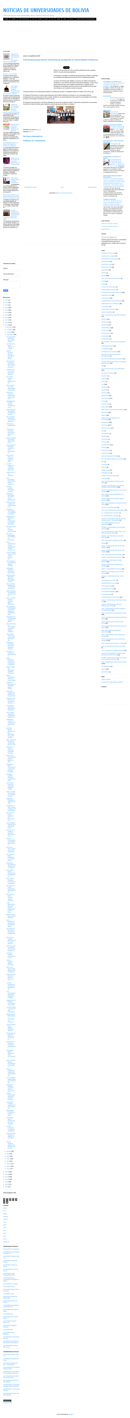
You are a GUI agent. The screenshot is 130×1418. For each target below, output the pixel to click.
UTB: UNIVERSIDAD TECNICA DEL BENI (113, 646)
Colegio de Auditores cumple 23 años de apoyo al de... (10, 1088)
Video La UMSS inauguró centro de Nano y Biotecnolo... (10, 601)
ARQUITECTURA (106, 267)
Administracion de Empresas (109, 259)
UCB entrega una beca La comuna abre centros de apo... (10, 637)
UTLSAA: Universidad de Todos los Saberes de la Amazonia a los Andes (113, 658)
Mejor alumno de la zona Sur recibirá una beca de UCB (11, 742)
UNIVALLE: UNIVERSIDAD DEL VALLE (112, 576)
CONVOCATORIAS (106, 312)
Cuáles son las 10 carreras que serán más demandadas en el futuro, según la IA (11, 162)
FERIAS (103, 379)
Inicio (62, 187)
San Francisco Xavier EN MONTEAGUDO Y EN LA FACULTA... (10, 364)
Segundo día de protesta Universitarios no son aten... (10, 1002)
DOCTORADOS (105, 333)
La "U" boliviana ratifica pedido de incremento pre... (11, 1080)
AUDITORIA (104, 270)
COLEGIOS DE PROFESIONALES (111, 292)
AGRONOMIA (105, 261)
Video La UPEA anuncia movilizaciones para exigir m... (10, 1063)
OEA (102, 431)
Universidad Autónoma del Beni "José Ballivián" (10, 1363)
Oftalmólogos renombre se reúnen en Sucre (10, 1113)
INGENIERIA (105, 395)
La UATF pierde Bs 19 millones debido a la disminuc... (10, 1027)
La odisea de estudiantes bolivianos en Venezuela (10, 708)
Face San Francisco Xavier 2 (109, 223)
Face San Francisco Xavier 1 (109, 226)
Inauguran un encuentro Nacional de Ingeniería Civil (10, 432)
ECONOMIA (104, 336)
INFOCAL (104, 393)
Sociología (104, 464)
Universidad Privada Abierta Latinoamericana (11, 1306)
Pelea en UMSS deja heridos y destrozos (11, 916)
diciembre (10, 327)
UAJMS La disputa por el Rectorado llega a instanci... (10, 685)
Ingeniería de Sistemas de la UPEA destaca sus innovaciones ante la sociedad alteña (11, 57)
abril (8, 1161)
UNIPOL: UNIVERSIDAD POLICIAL (111, 569)
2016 (6, 322)
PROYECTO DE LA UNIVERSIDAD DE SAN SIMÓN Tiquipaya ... (11, 627)
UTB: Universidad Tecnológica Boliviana (112, 650)
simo (102, 461)
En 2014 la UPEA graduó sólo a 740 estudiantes (10, 850)
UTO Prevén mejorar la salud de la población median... (10, 786)
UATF (4, 1227)
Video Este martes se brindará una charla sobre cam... (10, 395)
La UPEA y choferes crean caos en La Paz (11, 955)
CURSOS (104, 319)
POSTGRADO (105, 445)
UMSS (58, 19)
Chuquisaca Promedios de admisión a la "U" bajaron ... (11, 865)
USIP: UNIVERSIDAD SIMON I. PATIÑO (112, 643)
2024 (6, 302)
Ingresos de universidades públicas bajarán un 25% (11, 758)
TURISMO (104, 478)
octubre (9, 332)
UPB (4, 1236)
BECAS (72, 19)
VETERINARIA (105, 666)
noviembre (10, 329)
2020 (6, 312)
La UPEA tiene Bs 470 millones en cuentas (10, 346)
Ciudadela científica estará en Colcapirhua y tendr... (11, 777)
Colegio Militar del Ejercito (108, 289)
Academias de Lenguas (108, 256)
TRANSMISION (105, 473)
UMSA (64, 19)
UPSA (5, 1239)
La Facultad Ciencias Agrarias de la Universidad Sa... (11, 1105)
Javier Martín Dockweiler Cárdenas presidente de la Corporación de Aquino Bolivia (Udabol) (11, 90)
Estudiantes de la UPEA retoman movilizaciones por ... (10, 404)
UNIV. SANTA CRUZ (24, 19)
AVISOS (103, 273)
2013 (6, 1174)
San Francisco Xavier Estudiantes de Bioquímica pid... (11, 889)
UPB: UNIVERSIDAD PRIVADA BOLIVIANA (113, 613)
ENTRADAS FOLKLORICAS (109, 351)
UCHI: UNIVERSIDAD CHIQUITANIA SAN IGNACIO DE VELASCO (113, 532)
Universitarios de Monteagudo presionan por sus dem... (11, 412)
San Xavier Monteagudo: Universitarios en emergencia (10, 537)
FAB (102, 366)
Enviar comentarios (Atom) (64, 193)
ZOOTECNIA (105, 672)
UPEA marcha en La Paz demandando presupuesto (10, 388)
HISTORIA (104, 387)
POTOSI (103, 447)
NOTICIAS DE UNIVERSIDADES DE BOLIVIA (46, 10)
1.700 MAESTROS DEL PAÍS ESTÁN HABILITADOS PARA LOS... (10, 907)
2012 (6, 1177)
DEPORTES (104, 322)
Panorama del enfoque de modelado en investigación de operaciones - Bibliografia (114, 84)
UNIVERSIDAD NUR (107, 589)
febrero (9, 1166)
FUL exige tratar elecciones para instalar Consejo (10, 339)
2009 (6, 1184)
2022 (6, 307)
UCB (33, 19)
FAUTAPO (104, 376)
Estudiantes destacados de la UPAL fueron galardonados (10, 497)
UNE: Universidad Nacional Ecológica (112, 554)
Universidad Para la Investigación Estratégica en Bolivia (11, 1279)
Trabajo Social (105, 470)
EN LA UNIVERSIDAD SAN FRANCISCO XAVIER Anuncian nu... (11, 546)
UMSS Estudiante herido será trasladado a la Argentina (10, 661)
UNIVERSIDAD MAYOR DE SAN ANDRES (11, 1394)
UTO (52, 19)
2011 (6, 1179)
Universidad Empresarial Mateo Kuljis (10, 1297)
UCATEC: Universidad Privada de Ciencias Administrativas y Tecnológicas (113, 519)
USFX (46, 19)
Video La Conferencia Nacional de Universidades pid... (11, 1072)
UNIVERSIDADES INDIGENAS (110, 597)
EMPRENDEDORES (107, 346)
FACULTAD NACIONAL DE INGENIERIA (112, 368)
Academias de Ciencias (108, 253)
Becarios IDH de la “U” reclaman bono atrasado (11, 529)
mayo (8, 1158)
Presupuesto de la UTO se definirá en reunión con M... (10, 1036)
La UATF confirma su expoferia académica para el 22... (10, 467)
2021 (6, 310)
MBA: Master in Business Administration (112, 409)
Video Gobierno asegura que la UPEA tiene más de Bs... (11, 586)
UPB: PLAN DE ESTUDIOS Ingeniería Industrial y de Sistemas (15, 127)
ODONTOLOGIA (106, 428)
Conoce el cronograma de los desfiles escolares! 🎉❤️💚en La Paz (117, 128)
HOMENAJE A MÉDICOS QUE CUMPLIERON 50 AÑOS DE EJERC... (10, 520)
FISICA (103, 381)
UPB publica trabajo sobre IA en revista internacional (15, 180)
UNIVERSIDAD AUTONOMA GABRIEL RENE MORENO (11, 1385)
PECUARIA (104, 439)
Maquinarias (107, 110)
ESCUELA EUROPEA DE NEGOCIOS (112, 359)
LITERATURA (105, 404)
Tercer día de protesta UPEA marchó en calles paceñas (11, 940)
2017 (6, 320)
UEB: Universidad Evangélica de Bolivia (112, 540)
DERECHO (104, 325)
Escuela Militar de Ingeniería (11, 1249)
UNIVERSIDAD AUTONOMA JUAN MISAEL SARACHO (11, 1372)
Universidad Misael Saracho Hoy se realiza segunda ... (10, 1121)
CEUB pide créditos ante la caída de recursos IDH (10, 694)
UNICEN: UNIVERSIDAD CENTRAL (111, 557)
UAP (4, 1222)
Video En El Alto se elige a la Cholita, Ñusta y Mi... (11, 505)
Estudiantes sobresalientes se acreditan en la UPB (11, 512)
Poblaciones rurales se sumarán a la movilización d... (10, 722)
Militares (103, 415)
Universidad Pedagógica (108, 591)
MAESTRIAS (105, 407)
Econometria (107, 96)
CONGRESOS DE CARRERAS (110, 303)
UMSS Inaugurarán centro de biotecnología (10, 678)
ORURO (103, 436)
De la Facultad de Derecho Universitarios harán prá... (10, 419)
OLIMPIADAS (105, 433)
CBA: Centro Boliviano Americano (110, 278)
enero (8, 1168)
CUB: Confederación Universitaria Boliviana (113, 315)
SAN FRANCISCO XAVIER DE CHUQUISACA (11, 1376)
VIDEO (103, 669)
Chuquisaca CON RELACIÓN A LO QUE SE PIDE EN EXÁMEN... (10, 768)
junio (8, 1156)
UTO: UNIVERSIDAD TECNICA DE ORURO (113, 662)
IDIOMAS (104, 390)
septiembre (10, 334)
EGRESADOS (105, 339)
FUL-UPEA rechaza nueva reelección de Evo (10, 380)
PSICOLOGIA (105, 450)
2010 (6, 1181)
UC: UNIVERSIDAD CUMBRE (109, 516)
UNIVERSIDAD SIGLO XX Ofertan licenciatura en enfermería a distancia (10, 144)
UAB (4, 1233)
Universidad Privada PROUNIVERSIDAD (9, 1274)
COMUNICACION (106, 295)
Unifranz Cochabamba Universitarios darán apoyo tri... (10, 841)
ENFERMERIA (105, 349)
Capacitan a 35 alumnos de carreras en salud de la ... (10, 701)
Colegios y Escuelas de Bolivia (112, 125)
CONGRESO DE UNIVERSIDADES (111, 301)
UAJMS (39, 19)
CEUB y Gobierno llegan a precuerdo (9, 962)
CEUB (103, 281)
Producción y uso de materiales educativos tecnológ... (10, 750)
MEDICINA (104, 412)
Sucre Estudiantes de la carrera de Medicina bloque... (10, 923)
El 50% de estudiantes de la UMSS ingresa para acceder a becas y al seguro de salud (11, 196)
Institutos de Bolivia (109, 199)
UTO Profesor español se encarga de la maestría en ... (11, 715)
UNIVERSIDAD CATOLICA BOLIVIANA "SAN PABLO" (10, 1341)
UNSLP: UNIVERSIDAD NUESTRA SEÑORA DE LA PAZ (111, 605)
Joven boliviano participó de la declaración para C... (11, 825)
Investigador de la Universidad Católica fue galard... (11, 619)
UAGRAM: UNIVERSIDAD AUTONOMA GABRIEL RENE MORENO (112, 486)
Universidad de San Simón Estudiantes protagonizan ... (10, 932)
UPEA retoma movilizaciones (10, 425)
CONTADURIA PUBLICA (108, 309)
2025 (6, 300)
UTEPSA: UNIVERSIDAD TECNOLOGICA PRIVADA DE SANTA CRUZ (113, 654)
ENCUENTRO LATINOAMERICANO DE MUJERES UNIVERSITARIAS (11, 610)
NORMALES (105, 422)
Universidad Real (8, 1314)
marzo (9, 1163)
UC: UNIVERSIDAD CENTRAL (110, 513)
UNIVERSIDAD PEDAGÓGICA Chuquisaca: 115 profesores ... (10, 1018)
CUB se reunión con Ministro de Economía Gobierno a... (10, 948)
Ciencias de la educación (108, 287)
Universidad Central (8, 1286)
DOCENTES (104, 330)
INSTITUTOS (105, 398)
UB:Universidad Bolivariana (109, 507)
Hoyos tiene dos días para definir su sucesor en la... (10, 977)
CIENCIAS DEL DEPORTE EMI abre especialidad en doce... (10, 578)
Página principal (105, 679)
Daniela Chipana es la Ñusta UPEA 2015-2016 (11, 440)
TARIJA (103, 467)
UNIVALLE (6, 1242)
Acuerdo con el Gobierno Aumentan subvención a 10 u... (10, 833)
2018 (6, 317)
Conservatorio (105, 306)
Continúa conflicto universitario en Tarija (10, 489)
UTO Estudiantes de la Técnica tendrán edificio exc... (10, 481)
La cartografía (114, 143)
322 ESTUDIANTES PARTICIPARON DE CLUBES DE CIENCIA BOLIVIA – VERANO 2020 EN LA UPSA (117, 163)
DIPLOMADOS (105, 327)
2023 (6, 305)
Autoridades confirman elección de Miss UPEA (10, 570)
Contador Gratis (7, 1403)
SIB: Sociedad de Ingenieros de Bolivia (112, 459)
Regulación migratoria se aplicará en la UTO (10, 801)
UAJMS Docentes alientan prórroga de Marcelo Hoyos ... (10, 354)
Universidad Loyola (8, 1293)
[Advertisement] (57, 36)
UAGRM (13, 19)
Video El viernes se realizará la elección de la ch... (11, 593)
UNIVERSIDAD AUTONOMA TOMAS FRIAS (11, 1368)
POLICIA (103, 442)
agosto (9, 1151)
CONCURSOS (105, 298)
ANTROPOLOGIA (106, 264)
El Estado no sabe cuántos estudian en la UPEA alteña (11, 808)
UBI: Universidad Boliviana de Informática (113, 510)
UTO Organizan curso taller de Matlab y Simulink (11, 563)
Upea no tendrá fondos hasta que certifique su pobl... (10, 794)
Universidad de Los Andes (108, 580)
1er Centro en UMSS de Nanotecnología (11, 654)
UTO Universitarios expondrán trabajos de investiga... (10, 994)
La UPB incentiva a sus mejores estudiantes (10, 1129)
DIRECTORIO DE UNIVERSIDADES (86, 19)
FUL (102, 384)
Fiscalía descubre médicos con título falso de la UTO (10, 1145)
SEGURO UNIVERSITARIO (109, 456)
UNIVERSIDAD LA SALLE (108, 583)
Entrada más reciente (31, 187)
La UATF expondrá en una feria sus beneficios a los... (10, 986)
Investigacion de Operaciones (112, 81)
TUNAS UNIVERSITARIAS (109, 475)
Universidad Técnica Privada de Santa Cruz (11, 1252)
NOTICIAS (104, 425)
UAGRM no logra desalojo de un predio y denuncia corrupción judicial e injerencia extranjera (11, 108)
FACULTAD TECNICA (107, 373)
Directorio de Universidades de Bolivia (112, 682)
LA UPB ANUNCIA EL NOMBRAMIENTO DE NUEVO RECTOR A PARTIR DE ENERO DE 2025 (11, 214)
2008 (6, 1186)
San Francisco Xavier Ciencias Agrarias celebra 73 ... (10, 897)
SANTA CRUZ (105, 453)
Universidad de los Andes (10, 1284)
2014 (6, 1172)
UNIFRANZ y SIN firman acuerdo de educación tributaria (10, 645)
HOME (6, 19)
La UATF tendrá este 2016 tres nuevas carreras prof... (11, 555)
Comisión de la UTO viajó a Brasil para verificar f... (10, 372)
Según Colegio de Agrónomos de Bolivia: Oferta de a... (10, 670)
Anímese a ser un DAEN (10, 74)
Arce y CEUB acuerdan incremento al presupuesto (10, 881)
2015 (6, 325)
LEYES (103, 401)
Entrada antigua (92, 187)
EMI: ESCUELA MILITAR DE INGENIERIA (113, 341)
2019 (6, 315)
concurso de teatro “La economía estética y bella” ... (9, 458)
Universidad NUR (8, 1329)
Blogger (71, 1414)
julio (8, 1153)
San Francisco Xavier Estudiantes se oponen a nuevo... (10, 857)
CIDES (103, 284)
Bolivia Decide (105, 229)
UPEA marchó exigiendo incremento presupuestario (10, 1045)
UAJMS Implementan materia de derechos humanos (10, 1096)
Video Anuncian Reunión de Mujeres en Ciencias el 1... (10, 1136)
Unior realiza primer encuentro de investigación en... (10, 873)
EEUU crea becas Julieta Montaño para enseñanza (11, 969)
